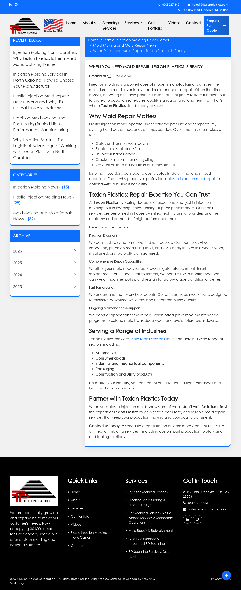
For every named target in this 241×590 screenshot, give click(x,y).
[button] (216, 25)
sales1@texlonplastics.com (208, 4)
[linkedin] (187, 519)
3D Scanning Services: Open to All (150, 554)
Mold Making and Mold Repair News (124, 45)
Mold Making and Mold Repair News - (42, 267)
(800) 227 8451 (169, 4)
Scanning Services (110, 25)
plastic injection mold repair (192, 178)
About (75, 500)
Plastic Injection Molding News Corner (136, 40)
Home (71, 23)
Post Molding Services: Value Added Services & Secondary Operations (151, 517)
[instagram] (197, 519)
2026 (45, 311)
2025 (45, 323)
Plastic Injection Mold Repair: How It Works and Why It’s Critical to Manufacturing (41, 102)
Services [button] (132, 23)
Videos (174, 23)
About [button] (87, 23)
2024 (45, 335)
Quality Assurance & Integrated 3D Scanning (147, 541)
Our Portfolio (155, 25)
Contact (193, 23)
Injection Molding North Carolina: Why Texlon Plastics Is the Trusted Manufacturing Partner (45, 58)
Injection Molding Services (148, 492)
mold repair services (147, 339)
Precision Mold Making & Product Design (147, 502)
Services (77, 508)
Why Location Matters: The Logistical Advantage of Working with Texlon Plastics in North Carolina (44, 148)
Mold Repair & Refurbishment (151, 530)
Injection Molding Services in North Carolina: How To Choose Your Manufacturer (43, 80)
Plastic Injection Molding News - (43, 251)
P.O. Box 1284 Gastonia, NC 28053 (203, 10)
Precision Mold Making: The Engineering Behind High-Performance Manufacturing (40, 124)
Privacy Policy (221, 579)
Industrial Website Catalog (103, 579)
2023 (45, 347)
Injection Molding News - (41, 238)
